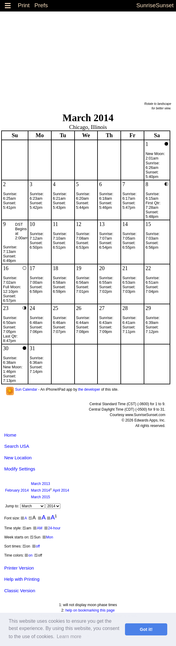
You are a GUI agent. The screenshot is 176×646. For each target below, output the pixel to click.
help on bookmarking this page (89, 610)
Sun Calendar (26, 389)
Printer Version (19, 567)
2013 (40, 484)
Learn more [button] (69, 636)
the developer (89, 389)
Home (10, 435)
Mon (48, 537)
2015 (40, 497)
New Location (18, 457)
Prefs (41, 5)
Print (24, 5)
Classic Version (19, 590)
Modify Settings (19, 468)
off (36, 546)
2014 (17, 490)
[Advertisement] (88, 53)
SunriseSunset (155, 5)
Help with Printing (22, 579)
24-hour (52, 528)
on (28, 555)
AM (37, 528)
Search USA (16, 446)
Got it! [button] (146, 629)
